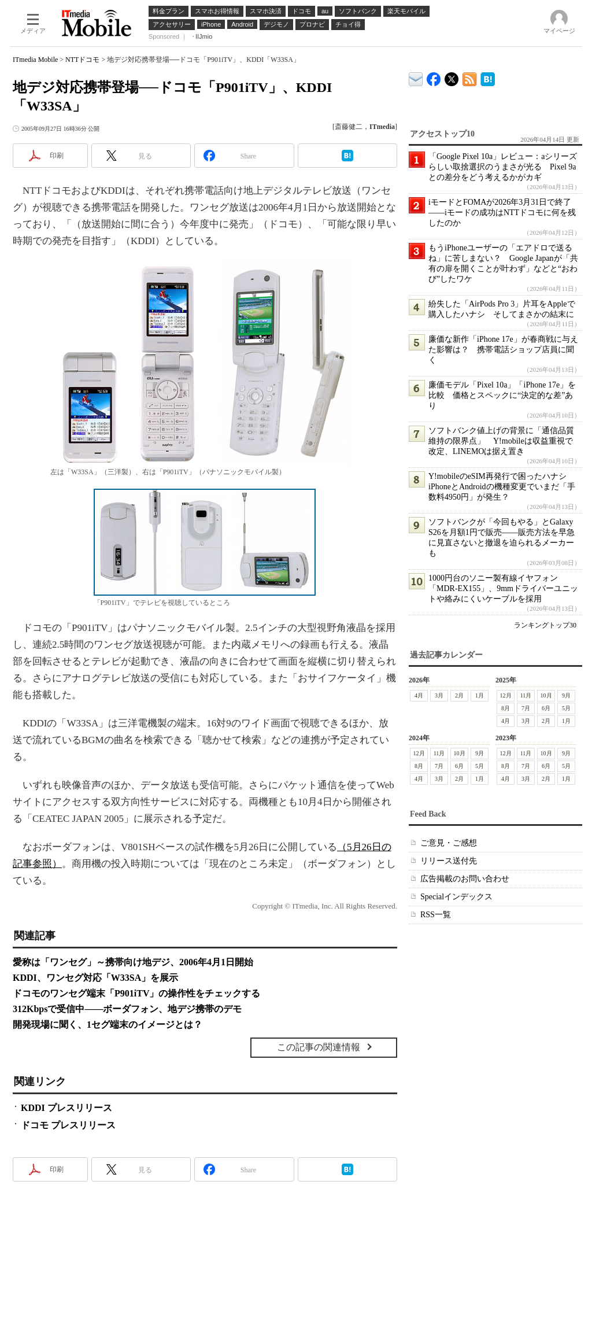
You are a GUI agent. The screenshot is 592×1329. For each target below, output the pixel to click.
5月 (566, 708)
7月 (525, 708)
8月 (505, 708)
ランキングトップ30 (545, 625)
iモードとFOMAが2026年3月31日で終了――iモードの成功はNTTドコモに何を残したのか (502, 212)
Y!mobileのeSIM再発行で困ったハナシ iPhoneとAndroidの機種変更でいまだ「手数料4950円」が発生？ (501, 486)
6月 (546, 708)
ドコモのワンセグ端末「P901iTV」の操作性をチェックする (136, 993)
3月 (439, 695)
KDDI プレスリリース (66, 1108)
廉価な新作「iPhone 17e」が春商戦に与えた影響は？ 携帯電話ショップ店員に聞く (503, 349)
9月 (566, 695)
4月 (419, 695)
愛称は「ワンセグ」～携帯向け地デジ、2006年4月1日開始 (133, 962)
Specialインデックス (456, 896)
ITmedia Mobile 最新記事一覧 (469, 77)
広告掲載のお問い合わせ (464, 878)
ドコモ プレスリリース (68, 1125)
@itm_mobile (452, 76)
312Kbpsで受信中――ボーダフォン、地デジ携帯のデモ (127, 1009)
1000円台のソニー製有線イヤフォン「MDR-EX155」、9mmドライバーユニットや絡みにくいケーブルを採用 (503, 588)
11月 (526, 695)
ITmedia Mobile (35, 60)
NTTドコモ (82, 60)
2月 (459, 695)
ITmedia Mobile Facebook (434, 76)
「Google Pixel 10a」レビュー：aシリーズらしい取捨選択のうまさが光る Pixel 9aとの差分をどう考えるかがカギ (502, 167)
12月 (506, 695)
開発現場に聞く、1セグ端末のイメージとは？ (107, 1024)
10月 (546, 695)
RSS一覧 (435, 914)
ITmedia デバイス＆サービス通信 (416, 77)
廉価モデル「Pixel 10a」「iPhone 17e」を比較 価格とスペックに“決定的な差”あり (502, 395)
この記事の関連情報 (318, 1047)
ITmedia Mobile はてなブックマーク (487, 77)
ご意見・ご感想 (448, 843)
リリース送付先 (448, 861)
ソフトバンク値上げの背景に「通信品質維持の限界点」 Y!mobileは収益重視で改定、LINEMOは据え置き (501, 441)
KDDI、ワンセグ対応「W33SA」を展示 (95, 978)
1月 (479, 695)
